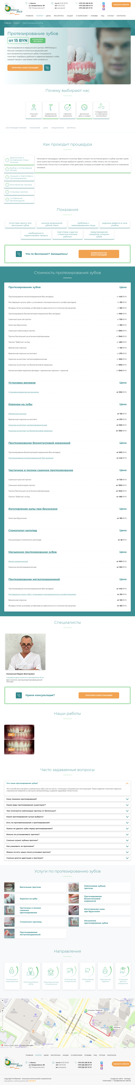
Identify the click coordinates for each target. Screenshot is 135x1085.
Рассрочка (59, 16)
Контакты (121, 16)
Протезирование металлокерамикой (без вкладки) (30, 458)
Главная (29, 16)
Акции (70, 16)
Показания (35, 128)
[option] (25, 659)
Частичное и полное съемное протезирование (40, 470)
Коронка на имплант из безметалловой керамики (30, 431)
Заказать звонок (121, 5)
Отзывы (94, 16)
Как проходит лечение (16, 128)
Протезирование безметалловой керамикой (39, 442)
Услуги (40, 16)
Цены (48, 16)
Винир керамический (18, 561)
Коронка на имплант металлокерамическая (27, 425)
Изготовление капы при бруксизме (32, 508)
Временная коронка (17, 414)
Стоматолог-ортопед (22, 530)
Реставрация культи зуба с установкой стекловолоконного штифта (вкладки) (42, 594)
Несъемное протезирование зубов (32, 552)
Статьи (111, 16)
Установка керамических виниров (23, 392)
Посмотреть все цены (37, 40)
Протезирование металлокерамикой (34, 579)
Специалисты (57, 128)
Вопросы (71, 128)
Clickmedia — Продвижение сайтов (117, 1081)
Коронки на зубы (20, 404)
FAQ (102, 16)
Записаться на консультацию (99, 254)
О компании (82, 16)
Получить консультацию (25, 68)
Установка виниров (22, 382)
